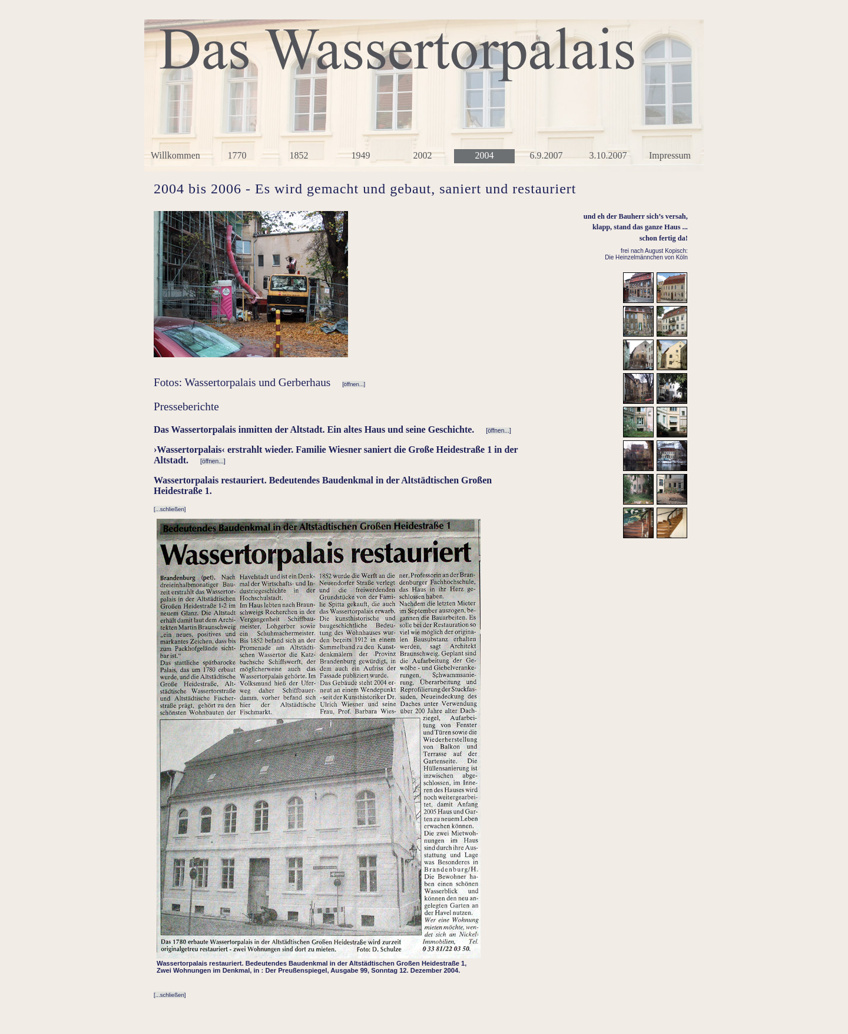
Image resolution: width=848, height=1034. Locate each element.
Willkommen (175, 155)
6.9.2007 (546, 155)
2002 (422, 155)
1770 (237, 155)
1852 (299, 155)
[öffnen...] (353, 384)
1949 (361, 155)
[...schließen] (170, 509)
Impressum (670, 155)
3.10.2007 (608, 155)
